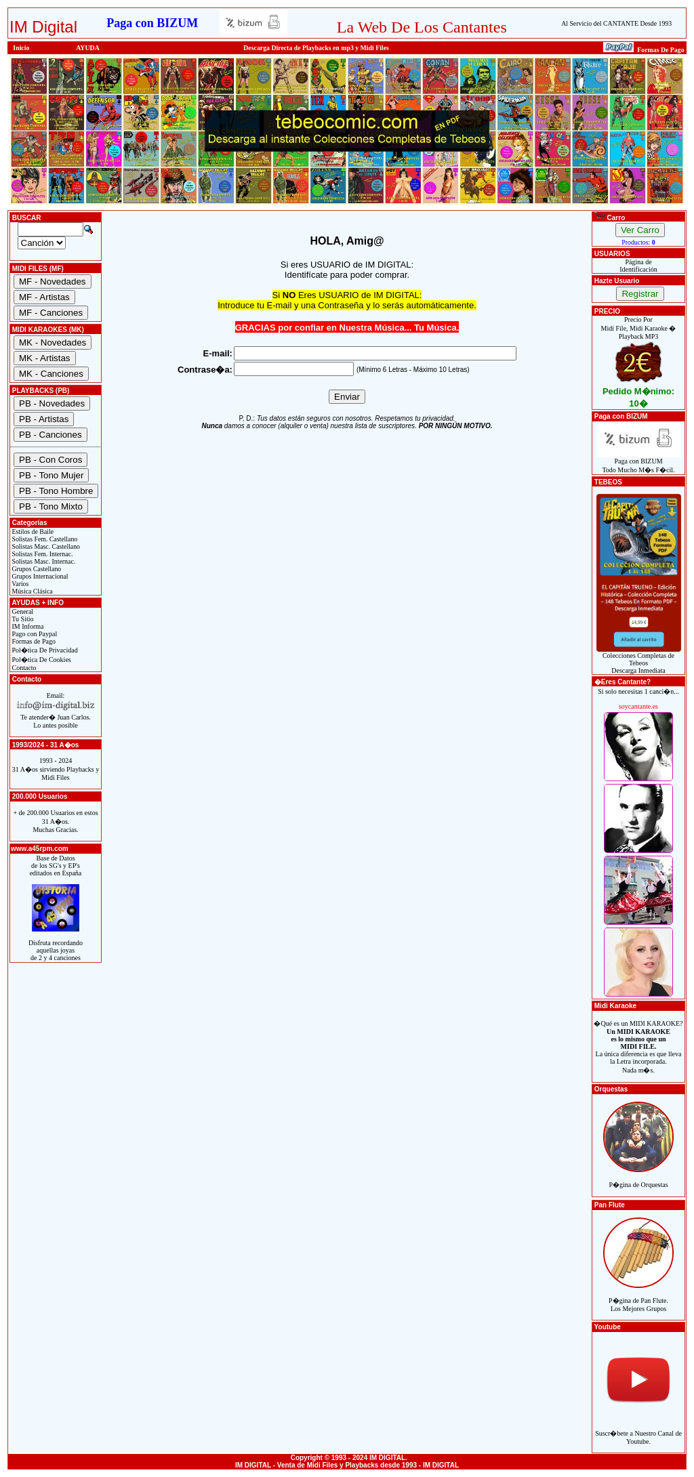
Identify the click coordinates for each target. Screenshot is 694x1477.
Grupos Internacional (39, 576)
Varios (19, 583)
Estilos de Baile (32, 531)
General (21, 611)
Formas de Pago (33, 641)
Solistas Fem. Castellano (43, 539)
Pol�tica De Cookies (40, 659)
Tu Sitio (21, 619)
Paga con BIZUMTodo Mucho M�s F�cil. (638, 462)
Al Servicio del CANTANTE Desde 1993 (616, 23)
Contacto (23, 667)
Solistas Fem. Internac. (41, 554)
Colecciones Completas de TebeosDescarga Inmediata (638, 660)
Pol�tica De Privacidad (44, 650)
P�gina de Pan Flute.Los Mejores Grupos (638, 1297)
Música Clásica (31, 591)
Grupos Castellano (35, 569)
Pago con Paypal (33, 634)
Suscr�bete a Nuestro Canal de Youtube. (638, 1430)
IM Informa (26, 626)
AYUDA (88, 47)
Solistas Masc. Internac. (42, 561)
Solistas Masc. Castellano (45, 546)
